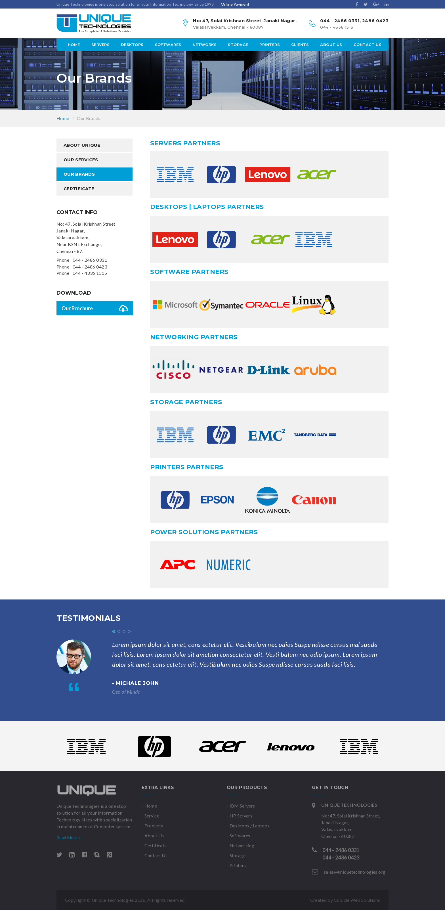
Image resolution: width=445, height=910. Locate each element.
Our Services (81, 159)
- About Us (153, 835)
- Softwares (238, 835)
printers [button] (269, 44)
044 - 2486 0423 (90, 266)
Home (74, 44)
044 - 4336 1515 (90, 273)
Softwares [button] (168, 44)
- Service (150, 815)
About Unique (82, 145)
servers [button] (100, 44)
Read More (68, 837)
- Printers (236, 865)
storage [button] (238, 44)
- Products (152, 825)
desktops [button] (132, 44)
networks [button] (205, 44)
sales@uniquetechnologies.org (354, 872)
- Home (149, 805)
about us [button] (331, 44)
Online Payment (235, 4)
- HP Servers (239, 815)
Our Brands (88, 118)
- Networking (240, 845)
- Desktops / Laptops (248, 825)
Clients (300, 44)
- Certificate (154, 845)
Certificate (79, 188)
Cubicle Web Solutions (357, 900)
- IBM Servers (241, 805)
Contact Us (368, 44)
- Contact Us (154, 855)
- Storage (236, 855)
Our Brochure (95, 309)
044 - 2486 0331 (90, 260)
